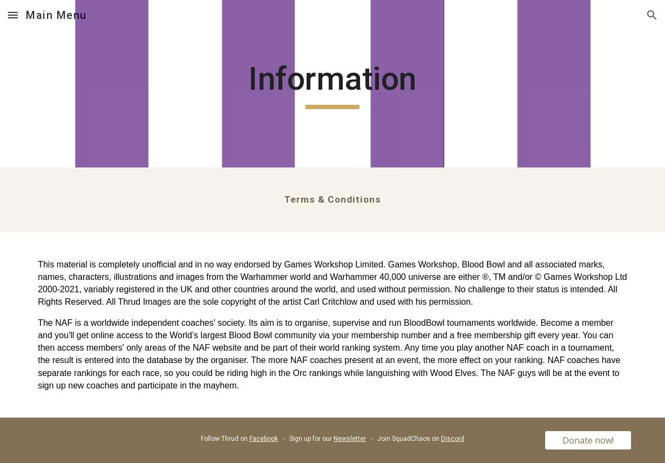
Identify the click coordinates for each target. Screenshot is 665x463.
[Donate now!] (588, 440)
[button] (13, 15)
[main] (333, 83)
